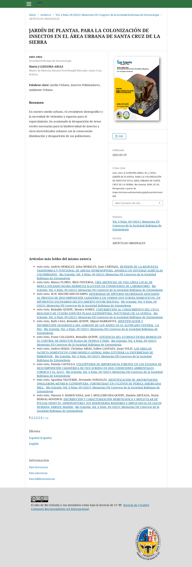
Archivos (45, 15)
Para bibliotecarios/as (42, 479)
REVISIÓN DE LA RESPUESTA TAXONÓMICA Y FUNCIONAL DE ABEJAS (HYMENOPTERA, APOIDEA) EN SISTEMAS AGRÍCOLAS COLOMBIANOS (100, 270)
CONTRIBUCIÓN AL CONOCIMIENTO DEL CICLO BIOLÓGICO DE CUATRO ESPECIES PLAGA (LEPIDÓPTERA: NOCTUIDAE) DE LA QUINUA (98, 311)
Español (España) (40, 438)
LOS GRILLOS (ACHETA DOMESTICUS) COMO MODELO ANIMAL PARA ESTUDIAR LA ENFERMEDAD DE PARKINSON (95, 352)
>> (47, 417)
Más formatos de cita (127, 203)
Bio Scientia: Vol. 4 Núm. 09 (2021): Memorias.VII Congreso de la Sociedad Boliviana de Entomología (100, 288)
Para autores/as (38, 473)
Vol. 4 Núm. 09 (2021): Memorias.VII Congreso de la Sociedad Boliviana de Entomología (107, 15)
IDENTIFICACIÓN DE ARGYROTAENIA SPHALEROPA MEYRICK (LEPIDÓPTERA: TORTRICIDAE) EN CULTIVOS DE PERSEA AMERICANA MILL (99, 383)
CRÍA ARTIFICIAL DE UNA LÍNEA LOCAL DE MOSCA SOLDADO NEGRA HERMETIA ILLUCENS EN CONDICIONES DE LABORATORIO (95, 284)
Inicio (32, 15)
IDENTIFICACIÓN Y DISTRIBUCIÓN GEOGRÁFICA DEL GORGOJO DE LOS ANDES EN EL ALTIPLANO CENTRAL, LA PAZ (98, 325)
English (34, 444)
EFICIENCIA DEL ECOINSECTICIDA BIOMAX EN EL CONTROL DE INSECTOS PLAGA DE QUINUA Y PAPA (99, 339)
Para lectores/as (38, 467)
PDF (120, 136)
